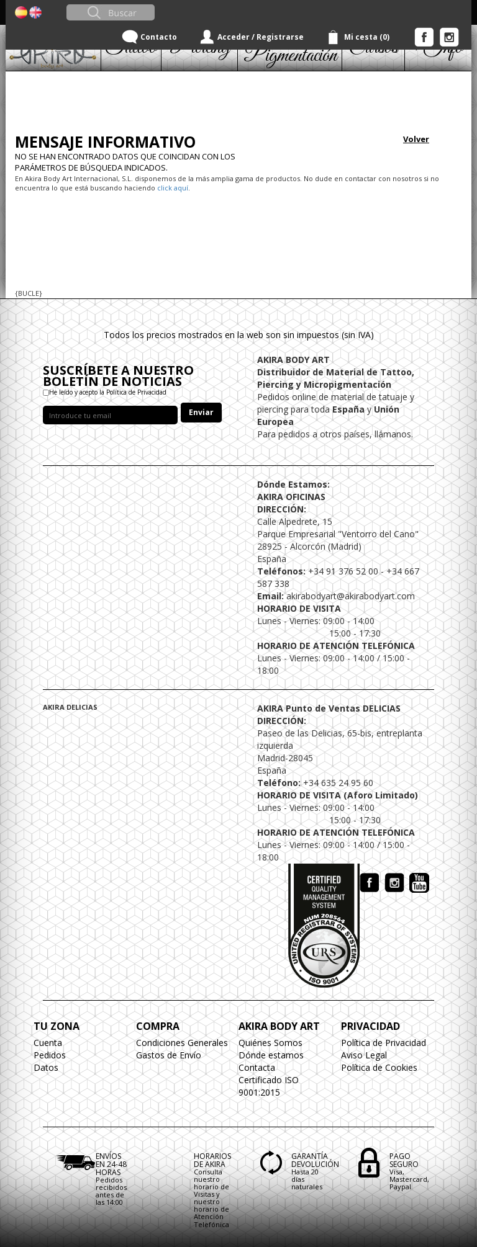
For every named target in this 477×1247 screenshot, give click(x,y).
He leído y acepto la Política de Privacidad (107, 392)
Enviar (201, 412)
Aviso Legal (364, 1055)
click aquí (172, 187)
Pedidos (50, 1055)
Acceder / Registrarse (260, 37)
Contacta (256, 1067)
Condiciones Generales (182, 1042)
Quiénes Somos (270, 1042)
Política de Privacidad (383, 1042)
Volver (416, 139)
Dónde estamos (271, 1055)
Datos (46, 1067)
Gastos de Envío (168, 1055)
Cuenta (48, 1042)
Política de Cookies (379, 1067)
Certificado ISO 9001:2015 (268, 1086)
